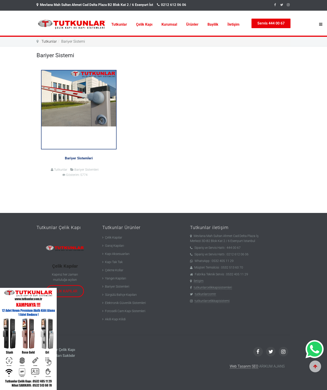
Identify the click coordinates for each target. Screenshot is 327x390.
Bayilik (212, 24)
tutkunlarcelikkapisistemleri (213, 287)
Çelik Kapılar (65, 266)
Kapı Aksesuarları (117, 254)
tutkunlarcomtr (205, 294)
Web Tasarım (240, 366)
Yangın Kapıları (115, 278)
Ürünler (192, 24)
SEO (255, 366)
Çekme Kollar (114, 270)
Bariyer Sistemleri (79, 158)
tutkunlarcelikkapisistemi (212, 301)
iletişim (198, 281)
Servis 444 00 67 (271, 23)
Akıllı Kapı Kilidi (115, 319)
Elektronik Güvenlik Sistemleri (125, 303)
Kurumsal (169, 24)
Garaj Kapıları (114, 245)
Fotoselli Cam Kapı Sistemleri (125, 311)
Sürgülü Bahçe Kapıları (121, 294)
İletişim (233, 24)
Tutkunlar (119, 24)
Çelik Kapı (144, 24)
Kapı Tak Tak (114, 262)
